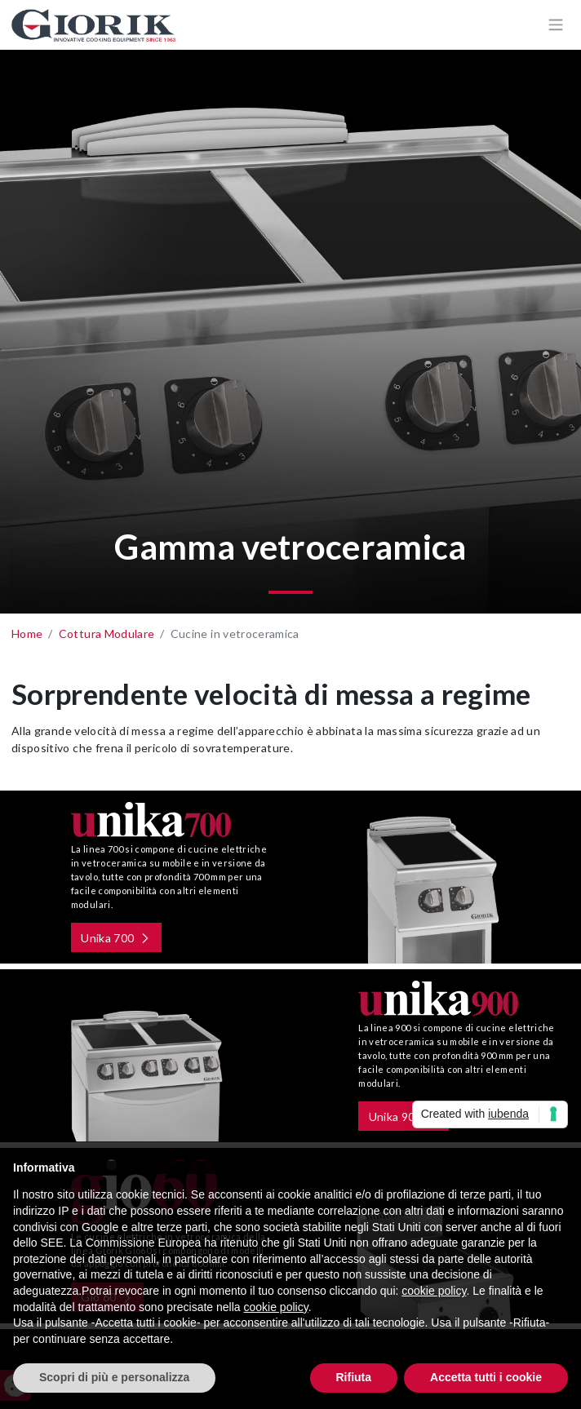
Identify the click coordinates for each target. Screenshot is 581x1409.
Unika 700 (101, 938)
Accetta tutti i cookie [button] (486, 1377)
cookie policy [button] (433, 1290)
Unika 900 (401, 1116)
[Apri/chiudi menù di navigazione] (555, 24)
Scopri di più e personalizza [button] (114, 1377)
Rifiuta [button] (354, 1377)
